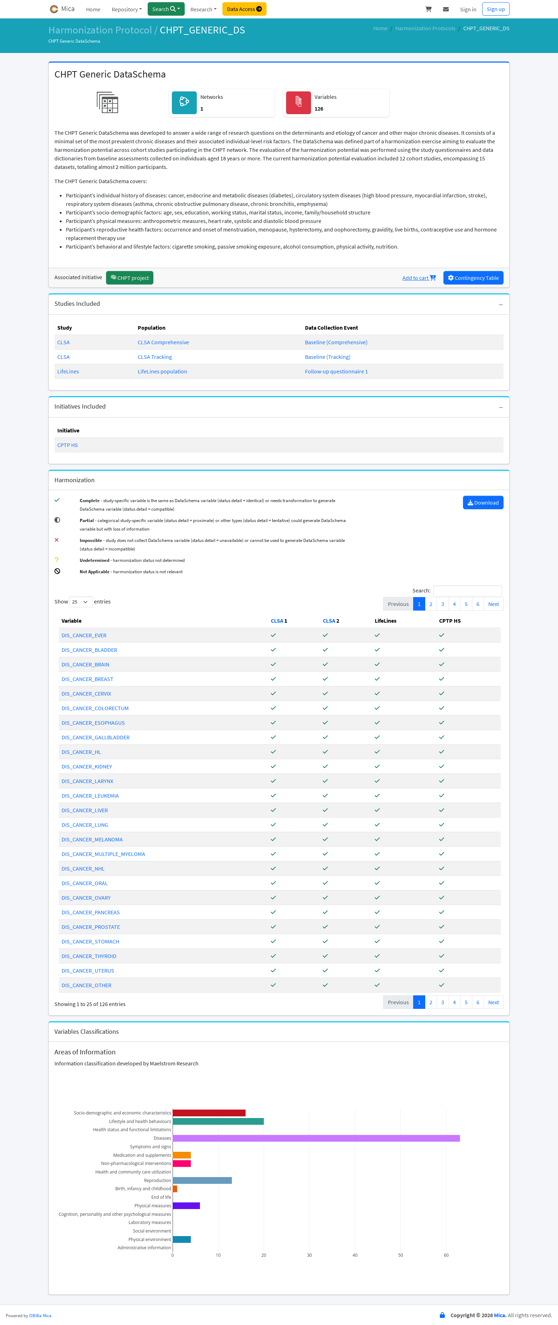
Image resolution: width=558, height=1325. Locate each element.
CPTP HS (67, 444)
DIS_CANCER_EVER (84, 635)
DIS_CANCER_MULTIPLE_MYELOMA (103, 853)
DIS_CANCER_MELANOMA (92, 839)
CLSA (63, 342)
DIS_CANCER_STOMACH (90, 941)
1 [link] (419, 603)
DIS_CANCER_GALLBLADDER (96, 737)
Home (93, 9)
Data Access (244, 8)
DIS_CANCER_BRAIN (85, 664)
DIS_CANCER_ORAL (85, 883)
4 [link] (454, 603)
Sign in (468, 9)
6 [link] (478, 603)
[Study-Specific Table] (277, 620)
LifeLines (68, 371)
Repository (125, 9)
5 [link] (466, 603)
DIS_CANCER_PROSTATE (91, 926)
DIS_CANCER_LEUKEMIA (90, 795)
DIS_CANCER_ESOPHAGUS (93, 722)
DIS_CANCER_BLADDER (89, 649)
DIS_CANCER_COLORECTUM (95, 708)
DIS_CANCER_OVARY (86, 897)
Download (483, 502)
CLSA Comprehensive (163, 342)
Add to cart (419, 277)
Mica (499, 1315)
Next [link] (493, 603)
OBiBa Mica (40, 1315)
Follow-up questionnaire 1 (336, 371)
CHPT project (130, 277)
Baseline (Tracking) (328, 356)
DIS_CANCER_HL (81, 751)
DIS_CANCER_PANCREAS (91, 912)
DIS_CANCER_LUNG (85, 824)
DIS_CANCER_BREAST (88, 678)
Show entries (82, 601)
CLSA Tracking (155, 356)
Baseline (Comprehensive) (336, 342)
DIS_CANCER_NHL (83, 868)
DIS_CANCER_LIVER (85, 810)
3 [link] (442, 603)
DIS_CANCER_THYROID (89, 955)
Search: (457, 590)
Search (164, 8)
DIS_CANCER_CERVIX (86, 693)
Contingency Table (473, 277)
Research (201, 9)
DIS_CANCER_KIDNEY (87, 766)
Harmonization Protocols (425, 28)
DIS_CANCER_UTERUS (88, 970)
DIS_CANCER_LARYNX (87, 780)
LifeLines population (162, 371)
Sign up (496, 8)
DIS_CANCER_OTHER (86, 985)
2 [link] (431, 603)
